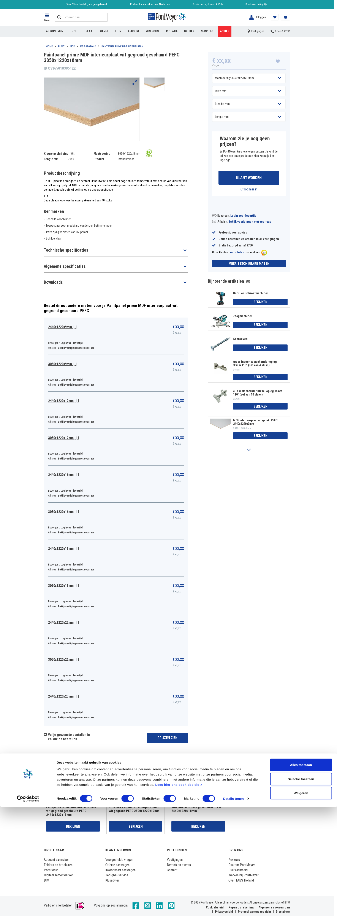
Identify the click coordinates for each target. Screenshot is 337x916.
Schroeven (240, 339)
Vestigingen (175, 860)
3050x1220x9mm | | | (62, 364)
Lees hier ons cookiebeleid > (179, 893)
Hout (75, 31)
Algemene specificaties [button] (64, 266)
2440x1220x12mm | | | (63, 401)
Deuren (189, 31)
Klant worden (249, 178)
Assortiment (55, 31)
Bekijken (260, 303)
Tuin (118, 31)
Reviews (234, 860)
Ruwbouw (153, 31)
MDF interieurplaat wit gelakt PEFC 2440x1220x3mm (255, 422)
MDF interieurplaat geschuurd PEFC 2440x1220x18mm (196, 809)
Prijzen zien (167, 738)
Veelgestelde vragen (119, 860)
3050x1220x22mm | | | (63, 659)
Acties (224, 31)
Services (207, 31)
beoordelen (236, 253)
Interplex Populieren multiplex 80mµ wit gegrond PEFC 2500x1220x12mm (134, 809)
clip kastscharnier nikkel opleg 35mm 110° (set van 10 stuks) (257, 393)
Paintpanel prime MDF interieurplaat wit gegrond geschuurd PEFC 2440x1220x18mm (71, 811)
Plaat (89, 31)
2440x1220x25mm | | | (63, 696)
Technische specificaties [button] (66, 250)
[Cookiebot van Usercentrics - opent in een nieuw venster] (28, 907)
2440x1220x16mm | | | (63, 475)
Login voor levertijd (243, 216)
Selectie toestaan (301, 888)
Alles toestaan (301, 873)
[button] (47, 17)
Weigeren (301, 902)
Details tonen (233, 907)
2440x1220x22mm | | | (63, 622)
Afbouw (133, 31)
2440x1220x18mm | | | (63, 549)
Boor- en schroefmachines (251, 294)
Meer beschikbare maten (249, 264)
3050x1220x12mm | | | (63, 438)
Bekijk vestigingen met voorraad (249, 222)
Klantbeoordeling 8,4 (256, 4)
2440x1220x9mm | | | (62, 327)
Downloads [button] (53, 282)
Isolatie (172, 31)
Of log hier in (248, 190)
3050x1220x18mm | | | (63, 586)
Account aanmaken (56, 860)
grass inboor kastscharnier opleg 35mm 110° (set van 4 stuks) (255, 364)
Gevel (104, 31)
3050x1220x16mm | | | (63, 512)
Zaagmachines (243, 316)
